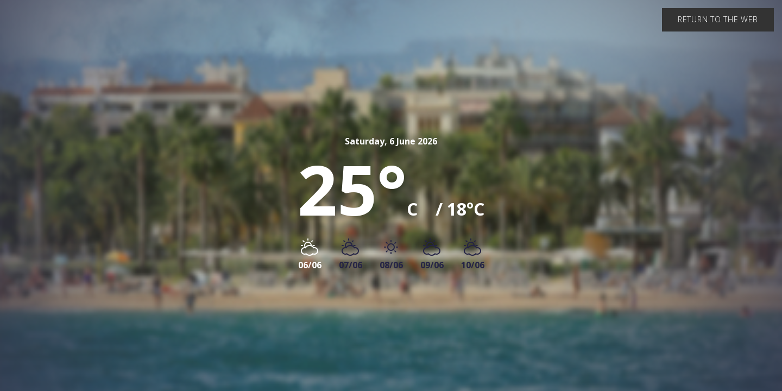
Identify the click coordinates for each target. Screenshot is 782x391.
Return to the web (718, 19)
